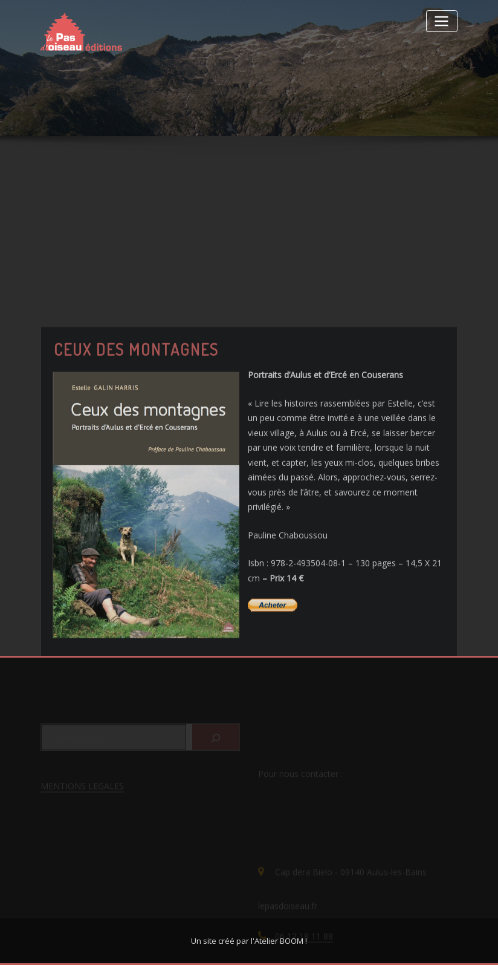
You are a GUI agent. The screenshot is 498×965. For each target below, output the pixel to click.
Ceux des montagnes (136, 401)
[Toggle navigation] (442, 20)
